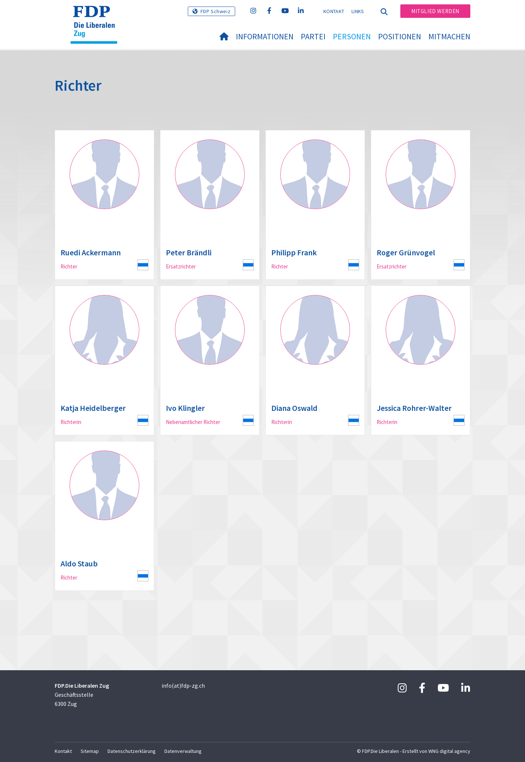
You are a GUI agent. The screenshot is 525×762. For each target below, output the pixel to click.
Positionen (399, 36)
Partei (313, 36)
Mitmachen (449, 36)
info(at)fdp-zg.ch (183, 685)
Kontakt (333, 11)
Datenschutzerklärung (132, 751)
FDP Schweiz (216, 11)
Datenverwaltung (183, 751)
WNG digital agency (449, 751)
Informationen (264, 36)
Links (357, 11)
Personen (352, 36)
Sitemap (90, 751)
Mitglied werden (435, 11)
